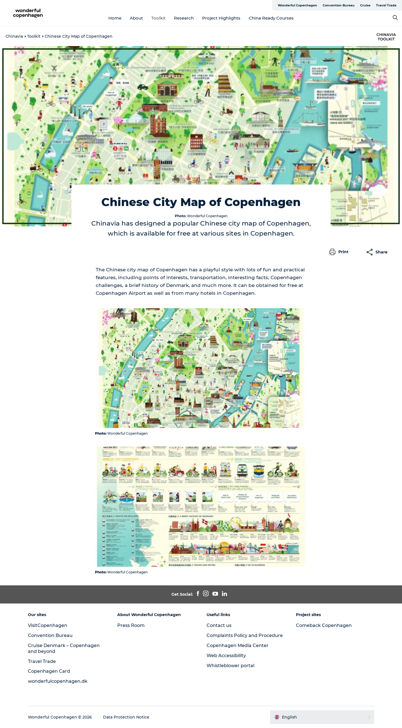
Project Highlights (221, 18)
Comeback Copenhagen (324, 625)
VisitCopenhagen (47, 625)
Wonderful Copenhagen (297, 5)
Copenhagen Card (49, 671)
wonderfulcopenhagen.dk (57, 681)
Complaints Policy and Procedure (245, 635)
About (136, 18)
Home (114, 18)
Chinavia (14, 36)
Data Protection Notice (126, 717)
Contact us (219, 625)
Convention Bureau (339, 5)
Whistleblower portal (230, 665)
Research (184, 18)
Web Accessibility (226, 655)
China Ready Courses (271, 18)
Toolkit (158, 18)
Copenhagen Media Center (238, 645)
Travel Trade (386, 5)
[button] (340, 252)
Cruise (365, 5)
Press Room (131, 625)
